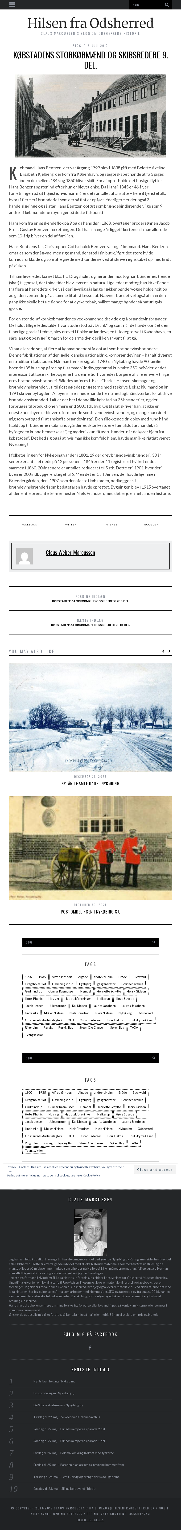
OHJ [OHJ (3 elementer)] (71, 1020)
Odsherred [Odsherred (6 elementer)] (145, 1013)
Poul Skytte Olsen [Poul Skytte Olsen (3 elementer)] (141, 1020)
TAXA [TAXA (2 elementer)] (134, 1027)
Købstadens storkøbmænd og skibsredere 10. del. (90, 622)
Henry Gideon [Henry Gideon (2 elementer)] (136, 991)
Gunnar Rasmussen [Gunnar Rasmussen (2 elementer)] (61, 991)
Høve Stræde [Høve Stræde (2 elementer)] (125, 999)
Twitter (70, 524)
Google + (151, 524)
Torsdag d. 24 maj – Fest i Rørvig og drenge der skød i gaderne (76, 1477)
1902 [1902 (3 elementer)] (29, 977)
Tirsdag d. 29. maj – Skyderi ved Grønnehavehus (66, 1417)
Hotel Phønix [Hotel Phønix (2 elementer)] (34, 999)
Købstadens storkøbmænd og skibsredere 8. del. (90, 598)
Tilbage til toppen (90, 1519)
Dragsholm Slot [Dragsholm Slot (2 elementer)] (35, 984)
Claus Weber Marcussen (70, 552)
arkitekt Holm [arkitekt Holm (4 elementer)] (103, 977)
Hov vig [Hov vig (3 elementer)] (54, 999)
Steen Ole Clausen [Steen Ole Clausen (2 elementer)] (91, 1027)
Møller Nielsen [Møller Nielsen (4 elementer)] (54, 1013)
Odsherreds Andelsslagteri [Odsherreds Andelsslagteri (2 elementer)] (43, 1020)
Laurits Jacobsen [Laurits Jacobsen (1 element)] (104, 1006)
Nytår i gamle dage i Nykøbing (90, 783)
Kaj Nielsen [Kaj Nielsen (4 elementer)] (79, 1006)
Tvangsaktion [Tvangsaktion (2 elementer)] (34, 1035)
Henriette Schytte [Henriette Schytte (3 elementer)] (109, 991)
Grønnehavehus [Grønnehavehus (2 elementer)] (132, 984)
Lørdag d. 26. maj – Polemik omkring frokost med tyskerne (73, 1453)
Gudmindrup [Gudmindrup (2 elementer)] (33, 991)
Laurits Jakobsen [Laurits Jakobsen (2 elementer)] (133, 1006)
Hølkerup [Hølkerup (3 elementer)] (103, 999)
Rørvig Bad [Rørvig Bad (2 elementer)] (66, 1027)
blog (77, 46)
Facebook (29, 524)
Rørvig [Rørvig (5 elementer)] (48, 1027)
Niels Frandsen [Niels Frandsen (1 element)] (80, 1013)
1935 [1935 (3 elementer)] (42, 977)
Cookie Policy (91, 1175)
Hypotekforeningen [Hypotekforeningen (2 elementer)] (78, 999)
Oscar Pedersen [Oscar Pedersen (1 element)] (91, 1020)
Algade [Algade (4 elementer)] (83, 977)
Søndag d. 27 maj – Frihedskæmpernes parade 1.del (69, 1441)
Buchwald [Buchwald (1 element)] (139, 977)
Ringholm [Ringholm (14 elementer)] (31, 1027)
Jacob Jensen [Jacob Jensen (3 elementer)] (34, 1006)
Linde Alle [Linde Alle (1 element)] (31, 1013)
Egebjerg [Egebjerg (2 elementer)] (85, 984)
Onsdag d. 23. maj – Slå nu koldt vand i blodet (64, 1489)
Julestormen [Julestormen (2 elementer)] (57, 1006)
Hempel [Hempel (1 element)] (85, 991)
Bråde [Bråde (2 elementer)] (123, 977)
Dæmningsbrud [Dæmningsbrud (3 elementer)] (62, 984)
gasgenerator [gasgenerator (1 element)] (106, 984)
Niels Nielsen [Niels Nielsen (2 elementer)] (104, 1013)
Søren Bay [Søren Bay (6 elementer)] (117, 1027)
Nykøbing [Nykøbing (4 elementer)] (125, 1013)
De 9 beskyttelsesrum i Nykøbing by (58, 1405)
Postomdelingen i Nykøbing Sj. (90, 912)
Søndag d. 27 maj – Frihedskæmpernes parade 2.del (69, 1429)
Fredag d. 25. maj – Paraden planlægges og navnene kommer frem (78, 1465)
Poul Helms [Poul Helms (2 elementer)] (115, 1020)
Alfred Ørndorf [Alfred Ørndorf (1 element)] (62, 977)
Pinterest (111, 524)
